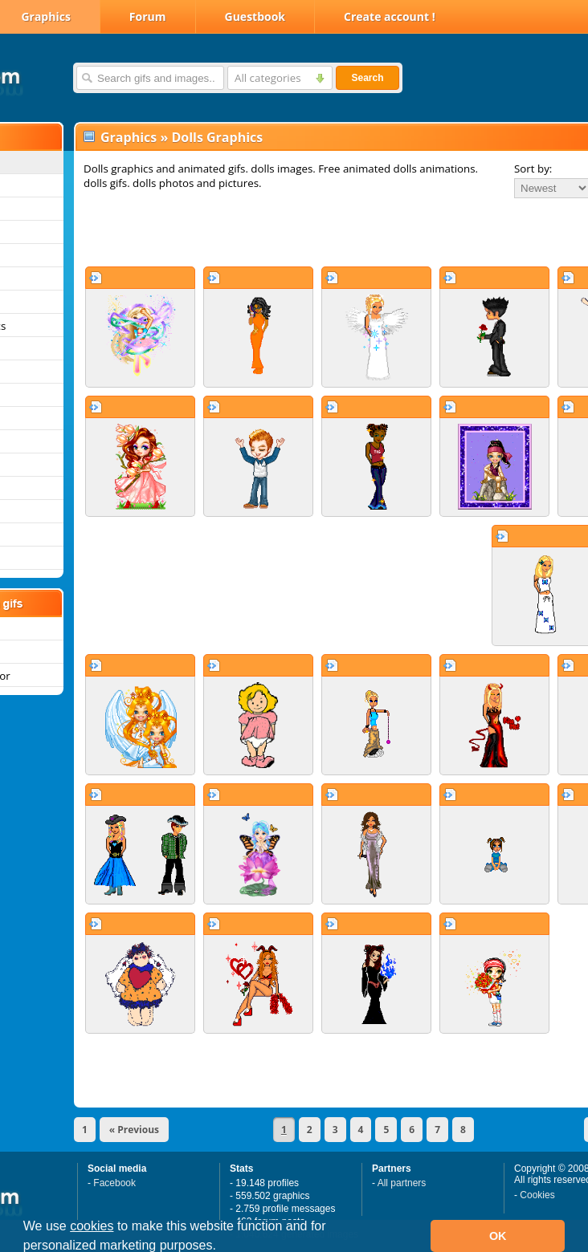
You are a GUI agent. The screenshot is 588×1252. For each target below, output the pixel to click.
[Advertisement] (286, 232)
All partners (402, 1183)
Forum (147, 16)
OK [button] (498, 1236)
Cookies (537, 1195)
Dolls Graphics (217, 137)
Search (367, 77)
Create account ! (389, 16)
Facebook (114, 1183)
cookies (91, 1226)
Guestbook (255, 16)
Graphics (128, 137)
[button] (221, 1247)
